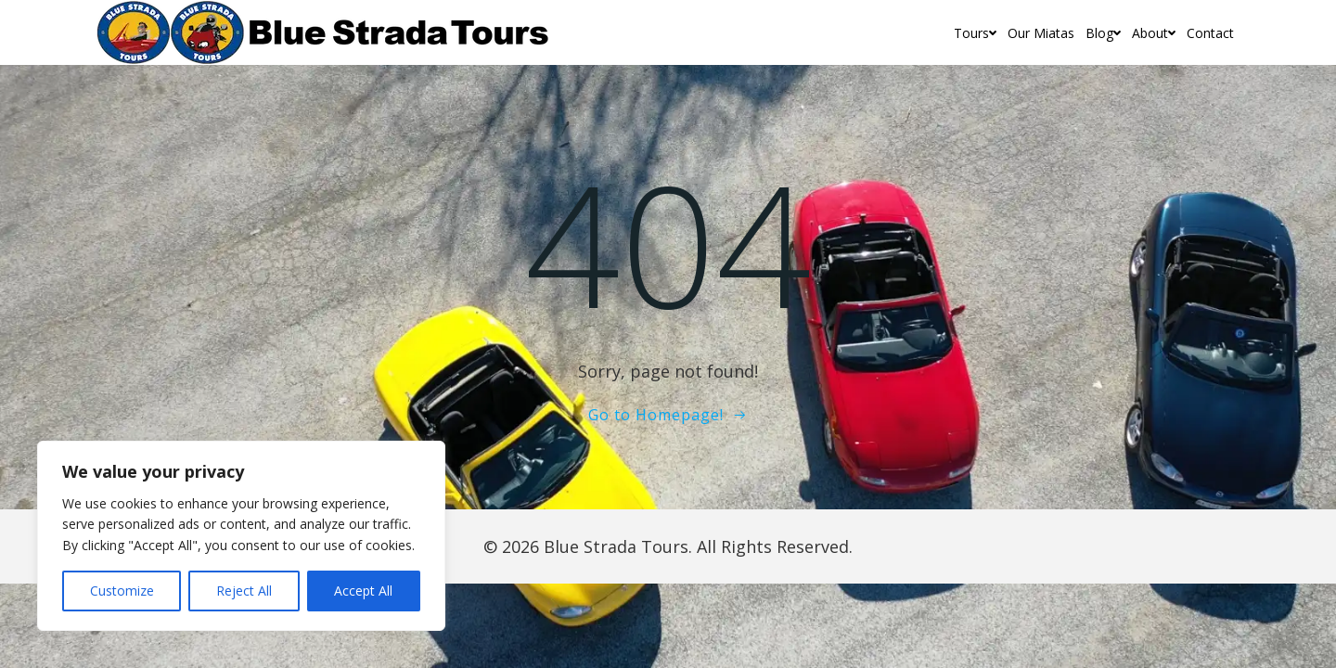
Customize (122, 590)
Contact (1210, 33)
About (1153, 33)
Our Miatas (1041, 33)
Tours (975, 33)
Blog (1103, 33)
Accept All (363, 590)
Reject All (244, 590)
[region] (241, 536)
